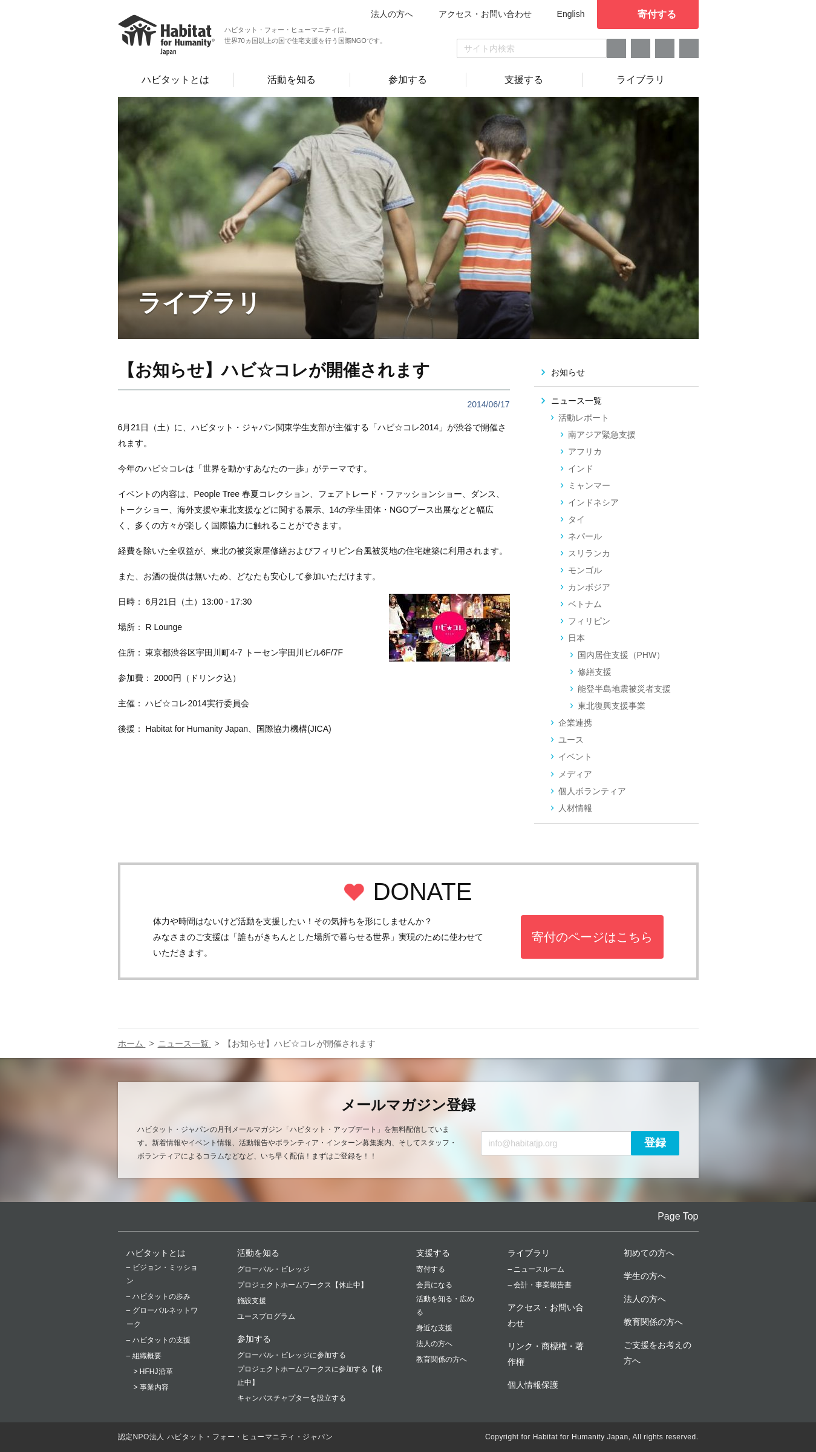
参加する (254, 1339)
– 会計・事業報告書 (540, 1285)
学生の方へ (645, 1276)
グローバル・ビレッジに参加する (291, 1355)
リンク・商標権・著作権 (546, 1354)
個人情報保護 (533, 1385)
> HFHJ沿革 (153, 1371)
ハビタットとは (156, 1253)
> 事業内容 (151, 1387)
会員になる (434, 1285)
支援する (433, 1253)
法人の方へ (434, 1343)
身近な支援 (434, 1328)
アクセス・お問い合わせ (485, 14)
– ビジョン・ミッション (162, 1274)
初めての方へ (649, 1253)
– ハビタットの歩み (158, 1296)
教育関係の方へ (441, 1359)
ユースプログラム (266, 1316)
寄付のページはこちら (592, 937)
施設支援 (251, 1300)
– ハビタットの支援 (158, 1340)
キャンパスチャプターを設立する (291, 1398)
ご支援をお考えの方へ (657, 1352)
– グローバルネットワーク (162, 1317)
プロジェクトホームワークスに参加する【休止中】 (309, 1376)
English (571, 14)
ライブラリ (529, 1253)
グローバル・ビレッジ (273, 1269)
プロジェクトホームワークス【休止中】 (302, 1285)
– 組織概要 (144, 1356)
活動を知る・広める (445, 1305)
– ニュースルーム (536, 1269)
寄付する (430, 1269)
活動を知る (258, 1253)
